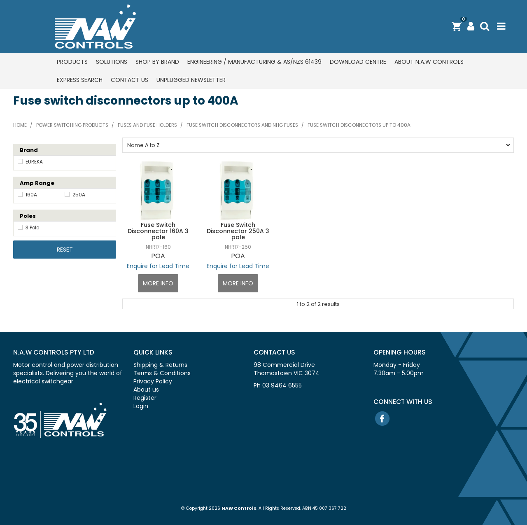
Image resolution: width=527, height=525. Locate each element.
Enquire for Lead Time (158, 266)
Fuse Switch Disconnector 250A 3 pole (238, 231)
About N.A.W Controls (429, 62)
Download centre (358, 62)
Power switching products (72, 125)
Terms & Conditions (162, 373)
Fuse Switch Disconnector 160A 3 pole (158, 231)
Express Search (80, 80)
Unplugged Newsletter (191, 80)
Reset (65, 249)
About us (146, 389)
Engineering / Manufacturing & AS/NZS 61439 (254, 62)
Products (72, 62)
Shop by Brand (157, 62)
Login (140, 406)
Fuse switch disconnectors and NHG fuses (242, 125)
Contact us (129, 80)
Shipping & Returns (160, 365)
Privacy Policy (152, 381)
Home (20, 125)
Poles (28, 216)
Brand (29, 150)
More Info (158, 283)
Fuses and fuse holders (147, 125)
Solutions (111, 62)
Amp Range (37, 183)
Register (144, 398)
